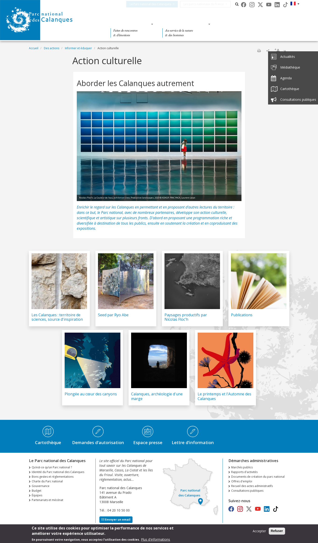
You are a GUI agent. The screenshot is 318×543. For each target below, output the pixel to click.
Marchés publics (242, 467)
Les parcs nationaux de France (209, 4)
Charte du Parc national (47, 481)
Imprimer (259, 50)
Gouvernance (40, 486)
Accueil (33, 48)
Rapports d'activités (244, 472)
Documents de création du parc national (258, 477)
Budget (36, 491)
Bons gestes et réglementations (52, 477)
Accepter (259, 532)
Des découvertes (130, 24)
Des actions (234, 24)
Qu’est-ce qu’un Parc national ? (52, 467)
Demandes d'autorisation (98, 442)
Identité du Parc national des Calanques (58, 472)
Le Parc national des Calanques (156, 4)
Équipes (37, 495)
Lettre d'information (193, 442)
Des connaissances (184, 24)
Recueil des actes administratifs (252, 486)
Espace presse (147, 442)
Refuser (277, 532)
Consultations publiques (247, 491)
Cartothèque (48, 442)
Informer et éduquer (78, 48)
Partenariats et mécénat (47, 500)
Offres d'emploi (241, 481)
